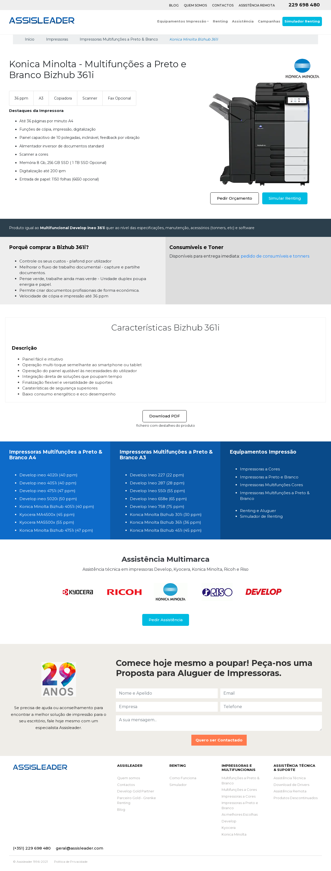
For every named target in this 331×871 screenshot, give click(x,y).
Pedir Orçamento (234, 198)
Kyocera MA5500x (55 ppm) (46, 522)
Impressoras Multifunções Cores (271, 484)
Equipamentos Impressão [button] (181, 21)
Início (29, 39)
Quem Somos (195, 5)
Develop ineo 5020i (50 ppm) (48, 498)
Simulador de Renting (261, 516)
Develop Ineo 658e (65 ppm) (158, 498)
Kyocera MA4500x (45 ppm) (47, 514)
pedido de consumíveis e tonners (275, 256)
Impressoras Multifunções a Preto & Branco (119, 39)
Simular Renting (285, 198)
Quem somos (128, 778)
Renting (220, 21)
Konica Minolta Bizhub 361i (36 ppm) (165, 522)
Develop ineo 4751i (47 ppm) (47, 490)
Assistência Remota (257, 5)
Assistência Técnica (290, 778)
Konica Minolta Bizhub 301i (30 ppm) (166, 514)
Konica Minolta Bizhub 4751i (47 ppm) (56, 530)
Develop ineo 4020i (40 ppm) (48, 474)
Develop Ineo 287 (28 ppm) (157, 482)
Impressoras (57, 39)
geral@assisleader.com (79, 848)
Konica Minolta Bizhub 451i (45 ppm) (166, 530)
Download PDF (164, 416)
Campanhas (269, 21)
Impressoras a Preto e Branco (269, 477)
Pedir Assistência (166, 619)
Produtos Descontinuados (296, 798)
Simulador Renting (302, 21)
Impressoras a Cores (260, 469)
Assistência (243, 21)
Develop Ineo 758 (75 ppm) (157, 506)
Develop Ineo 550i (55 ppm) (157, 490)
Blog (174, 5)
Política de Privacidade (70, 862)
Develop (229, 821)
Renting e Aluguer (258, 510)
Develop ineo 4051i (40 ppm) (48, 482)
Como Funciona (182, 778)
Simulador (178, 785)
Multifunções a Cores (239, 789)
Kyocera (229, 827)
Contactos (223, 5)
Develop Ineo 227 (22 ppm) (157, 474)
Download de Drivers (291, 785)
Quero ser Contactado (219, 740)
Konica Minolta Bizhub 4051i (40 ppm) (56, 506)
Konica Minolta (234, 834)
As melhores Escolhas (240, 814)
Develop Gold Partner (135, 791)
